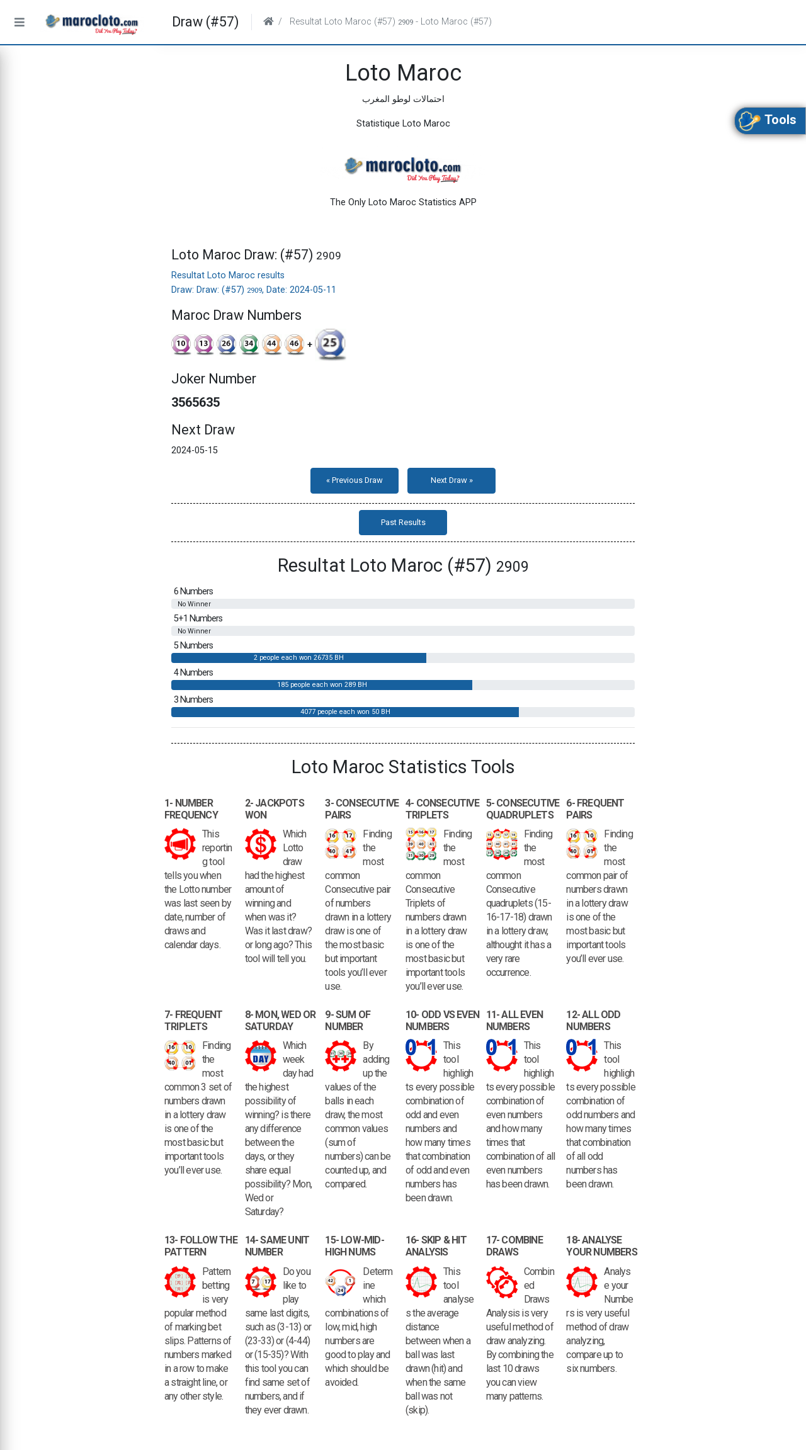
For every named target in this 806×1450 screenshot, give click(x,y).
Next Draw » (452, 480)
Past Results (403, 522)
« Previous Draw (354, 480)
